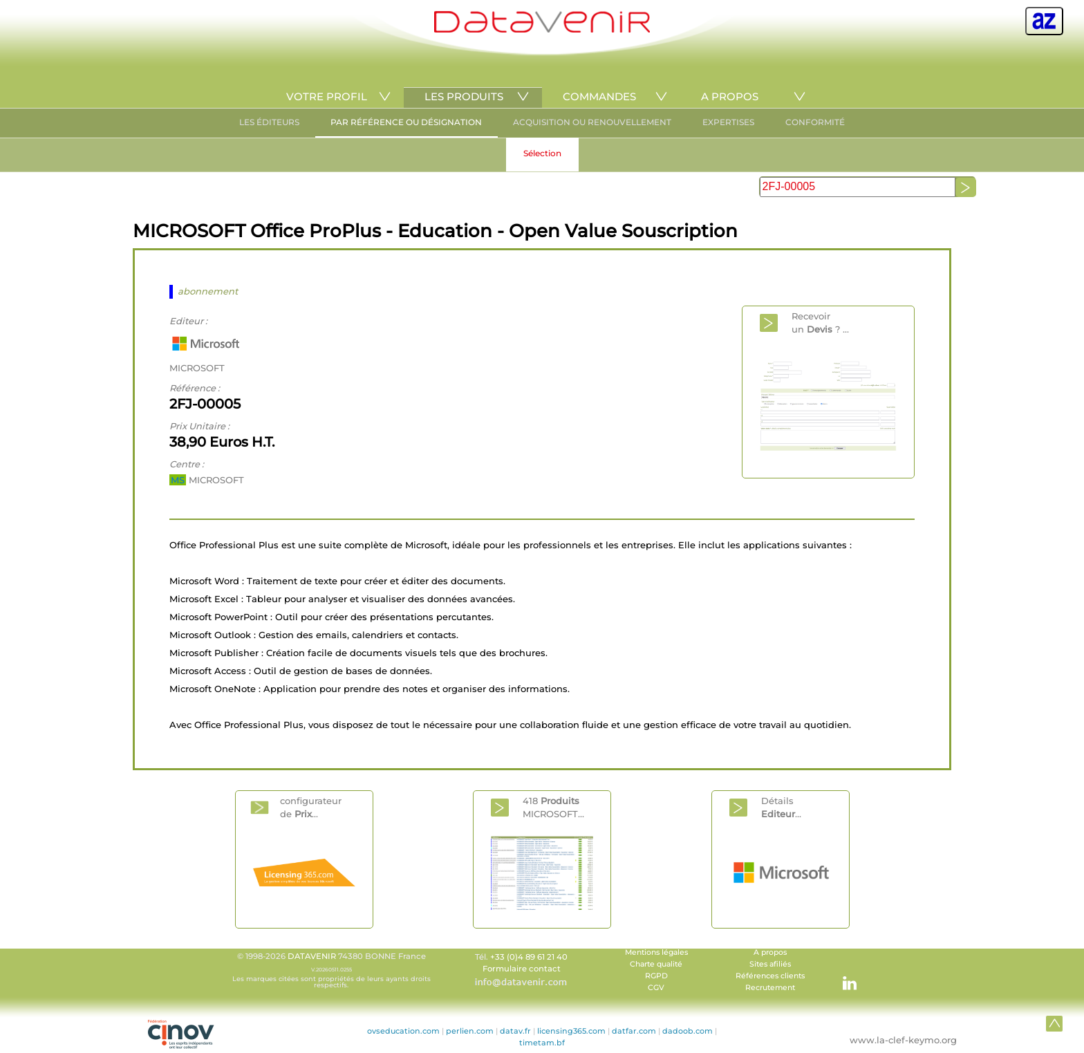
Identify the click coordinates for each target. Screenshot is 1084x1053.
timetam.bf (542, 1042)
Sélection (542, 153)
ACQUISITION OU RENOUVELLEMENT (592, 122)
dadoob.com (687, 1031)
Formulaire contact (522, 968)
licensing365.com (571, 1031)
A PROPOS (729, 96)
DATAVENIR (312, 956)
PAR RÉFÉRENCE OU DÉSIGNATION (406, 122)
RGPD (656, 975)
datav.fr (515, 1031)
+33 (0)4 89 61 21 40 (529, 957)
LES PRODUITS (463, 96)
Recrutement (770, 987)
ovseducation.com (403, 1031)
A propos (770, 952)
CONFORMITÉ (815, 122)
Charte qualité (656, 964)
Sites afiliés (770, 964)
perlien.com (470, 1031)
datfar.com (634, 1031)
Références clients (770, 975)
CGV (656, 987)
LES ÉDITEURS (269, 122)
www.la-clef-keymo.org (903, 1039)
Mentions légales (656, 952)
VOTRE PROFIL (326, 96)
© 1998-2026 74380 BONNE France (331, 970)
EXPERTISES (728, 122)
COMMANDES (599, 96)
